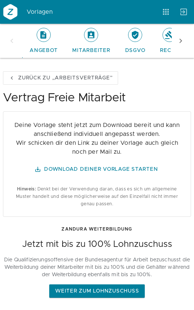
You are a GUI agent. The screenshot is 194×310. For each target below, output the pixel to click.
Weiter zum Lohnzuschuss (97, 291)
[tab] (43, 41)
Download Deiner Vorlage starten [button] (96, 169)
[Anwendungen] (166, 12)
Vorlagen (40, 12)
